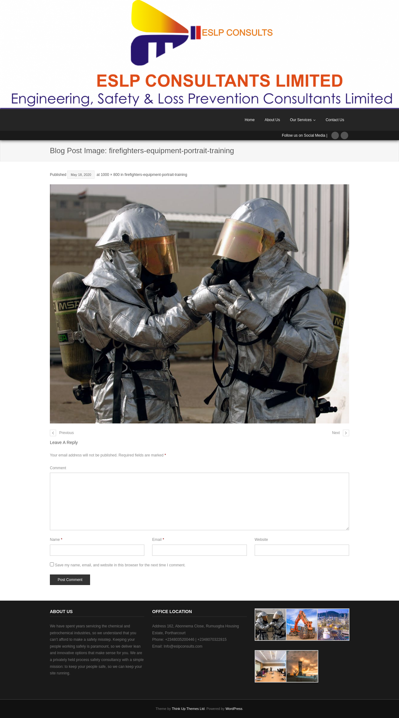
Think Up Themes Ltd (188, 709)
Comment (58, 468)
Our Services (300, 120)
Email (158, 539)
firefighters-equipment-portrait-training (156, 174)
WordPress (233, 709)
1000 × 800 (110, 174)
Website (261, 539)
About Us (272, 120)
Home (250, 120)
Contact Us (335, 120)
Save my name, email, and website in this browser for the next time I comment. (120, 565)
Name (56, 539)
